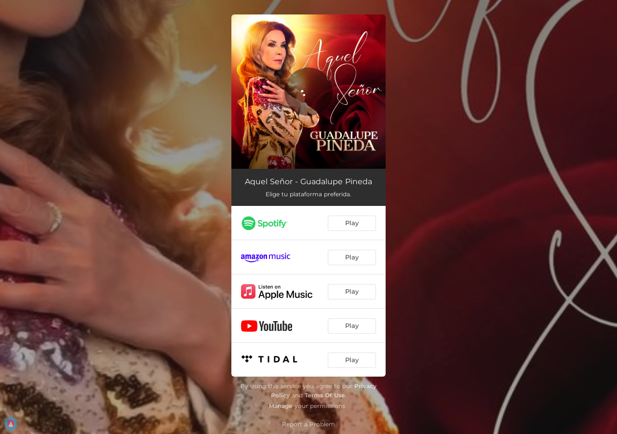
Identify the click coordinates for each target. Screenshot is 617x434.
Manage (281, 405)
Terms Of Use (325, 395)
